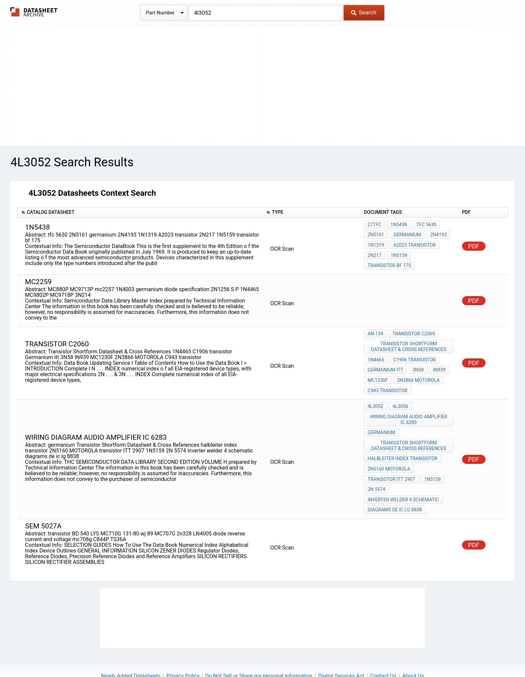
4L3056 (399, 394)
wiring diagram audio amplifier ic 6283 (409, 406)
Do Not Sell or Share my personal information (258, 652)
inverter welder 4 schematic (403, 478)
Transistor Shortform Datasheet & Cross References (409, 340)
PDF (473, 243)
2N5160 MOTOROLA (389, 451)
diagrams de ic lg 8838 (395, 487)
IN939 (437, 361)
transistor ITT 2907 (391, 460)
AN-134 (375, 329)
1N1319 (376, 243)
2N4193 (437, 234)
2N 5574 (376, 469)
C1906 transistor (413, 352)
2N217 (374, 252)
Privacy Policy (183, 652)
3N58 (417, 361)
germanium (406, 234)
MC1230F (378, 370)
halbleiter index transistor (403, 442)
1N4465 (376, 352)
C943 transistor (387, 380)
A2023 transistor (413, 243)
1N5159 (398, 252)
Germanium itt (385, 361)
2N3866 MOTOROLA (417, 370)
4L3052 (375, 394)
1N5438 (398, 225)
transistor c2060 (412, 329)
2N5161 (376, 234)
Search (363, 12)
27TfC (374, 225)
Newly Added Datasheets (131, 652)
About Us (413, 652)
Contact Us (383, 652)
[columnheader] (139, 212)
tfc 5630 (425, 225)
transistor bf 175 (389, 261)
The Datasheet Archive (34, 11)
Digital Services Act (341, 652)
